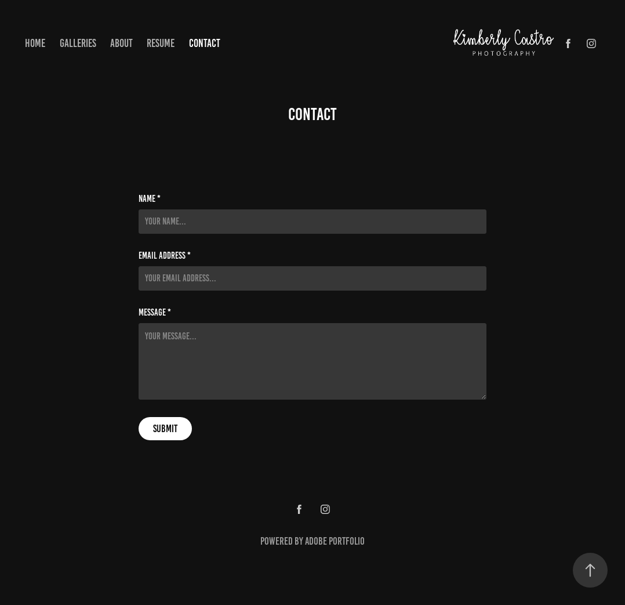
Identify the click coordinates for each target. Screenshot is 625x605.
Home (35, 43)
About (121, 43)
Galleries (78, 43)
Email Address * (165, 255)
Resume (161, 43)
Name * (150, 199)
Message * (155, 312)
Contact (204, 43)
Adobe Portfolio (335, 541)
